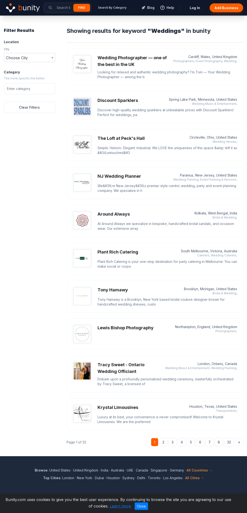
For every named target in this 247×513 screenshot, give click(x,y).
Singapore (159, 470)
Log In (195, 8)
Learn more (120, 506)
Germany (177, 470)
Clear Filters (29, 107)
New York (84, 478)
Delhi (141, 478)
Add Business (226, 8)
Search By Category (112, 7)
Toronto (154, 478)
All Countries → (199, 470)
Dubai (99, 478)
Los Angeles (173, 478)
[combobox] (29, 57)
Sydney (128, 478)
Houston (113, 478)
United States (59, 470)
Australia (117, 470)
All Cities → (194, 478)
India (104, 470)
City (6, 49)
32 (229, 442)
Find (81, 7)
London (68, 478)
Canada (142, 470)
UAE (130, 470)
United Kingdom (85, 470)
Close (141, 506)
